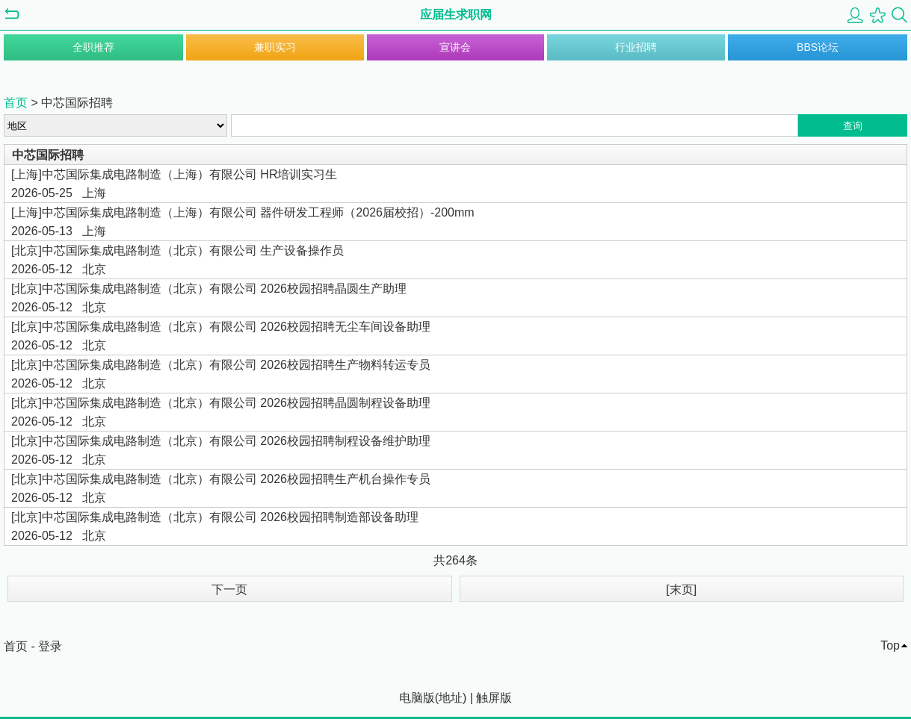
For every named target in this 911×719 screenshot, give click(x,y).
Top (890, 645)
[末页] (681, 589)
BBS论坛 (818, 47)
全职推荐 (93, 47)
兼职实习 (275, 47)
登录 (50, 646)
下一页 (229, 589)
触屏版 (494, 697)
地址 (451, 697)
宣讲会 (455, 47)
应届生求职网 (456, 14)
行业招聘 (636, 47)
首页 (16, 102)
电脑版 (417, 697)
